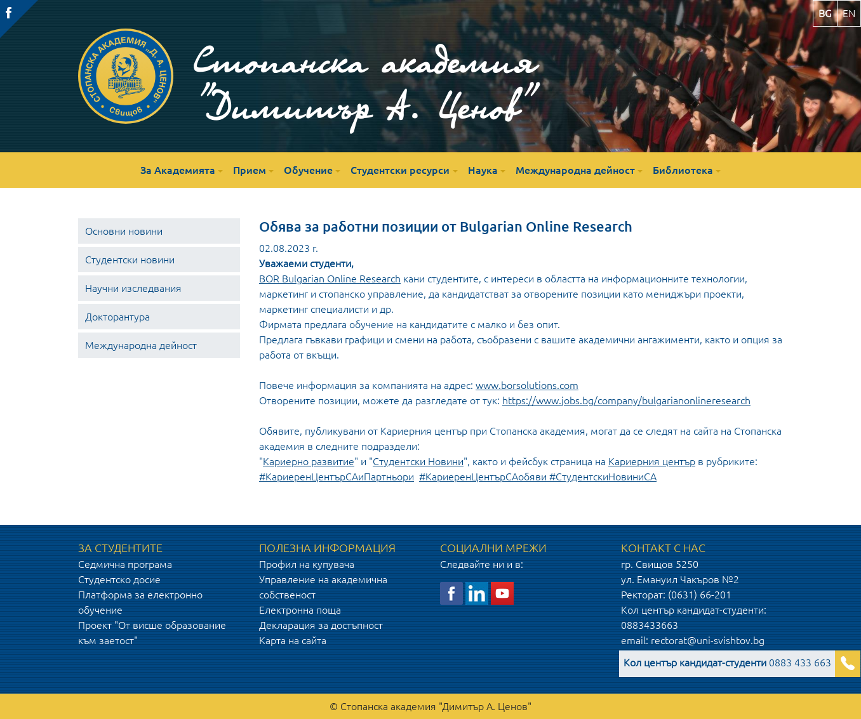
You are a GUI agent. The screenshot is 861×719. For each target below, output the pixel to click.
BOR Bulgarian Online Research (330, 278)
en (849, 13)
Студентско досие (119, 579)
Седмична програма (125, 564)
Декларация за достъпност (321, 625)
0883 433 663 (727, 662)
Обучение (308, 170)
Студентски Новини (418, 461)
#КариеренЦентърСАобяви (483, 476)
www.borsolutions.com (527, 385)
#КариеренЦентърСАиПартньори (336, 476)
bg (825, 13)
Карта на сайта (292, 640)
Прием (249, 170)
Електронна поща (300, 610)
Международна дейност (575, 170)
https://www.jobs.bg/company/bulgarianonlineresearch (626, 400)
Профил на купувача (306, 564)
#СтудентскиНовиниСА (603, 476)
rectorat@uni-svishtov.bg (707, 640)
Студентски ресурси (400, 170)
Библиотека (683, 170)
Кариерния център (651, 461)
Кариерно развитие (308, 461)
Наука (483, 170)
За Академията (177, 170)
